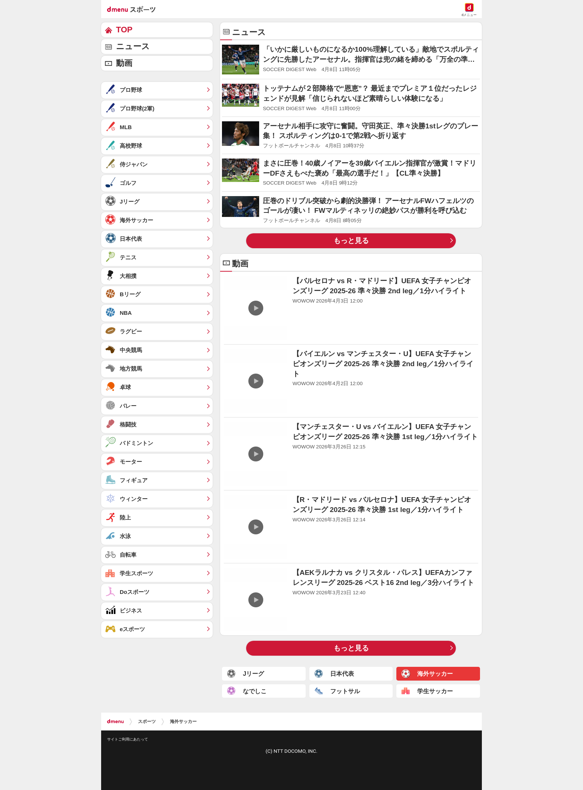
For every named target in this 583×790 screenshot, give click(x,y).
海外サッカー (183, 721)
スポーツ (147, 721)
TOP (124, 29)
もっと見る (351, 240)
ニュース (133, 46)
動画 (124, 63)
